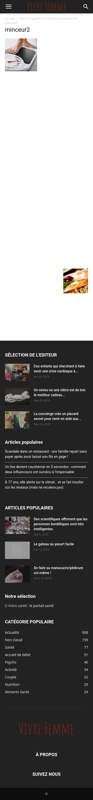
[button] (8, 6)
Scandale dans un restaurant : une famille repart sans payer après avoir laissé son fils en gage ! (46, 454)
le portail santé (42, 605)
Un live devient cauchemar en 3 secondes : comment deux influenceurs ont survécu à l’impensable (45, 469)
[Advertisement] (46, 121)
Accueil (10, 18)
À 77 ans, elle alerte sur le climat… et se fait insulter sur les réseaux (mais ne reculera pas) (44, 484)
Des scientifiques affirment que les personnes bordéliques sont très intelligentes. (61, 524)
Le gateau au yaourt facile (54, 544)
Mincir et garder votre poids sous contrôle (49, 18)
